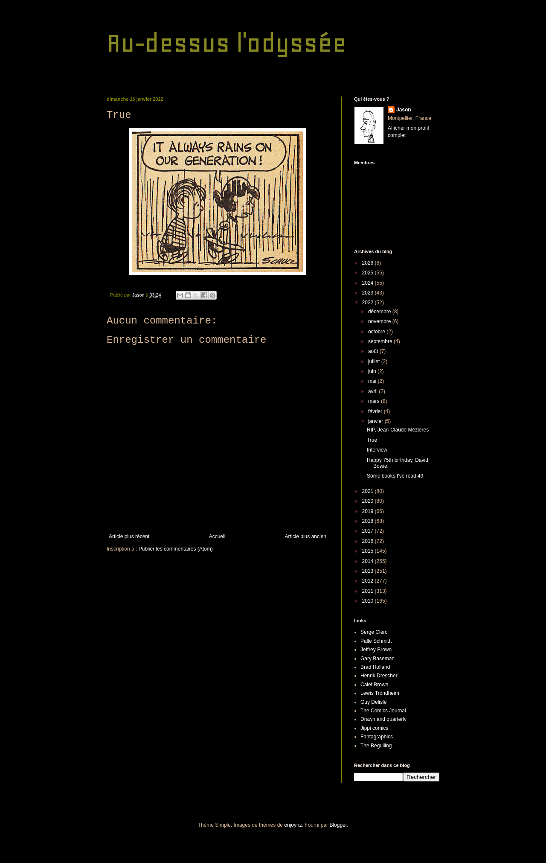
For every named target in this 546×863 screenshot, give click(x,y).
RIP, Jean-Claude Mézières (398, 430)
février (376, 411)
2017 (368, 531)
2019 (368, 511)
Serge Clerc (373, 632)
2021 (368, 491)
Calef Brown (374, 685)
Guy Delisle (373, 702)
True (372, 440)
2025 (368, 273)
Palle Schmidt (376, 641)
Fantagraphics (376, 737)
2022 (368, 303)
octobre (377, 332)
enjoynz (293, 825)
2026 (368, 263)
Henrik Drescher (379, 676)
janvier (376, 421)
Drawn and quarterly (383, 719)
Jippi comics (374, 728)
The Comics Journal (383, 711)
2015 (368, 551)
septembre (381, 341)
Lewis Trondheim (379, 693)
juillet (374, 361)
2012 (368, 581)
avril (373, 391)
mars (374, 401)
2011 (368, 591)
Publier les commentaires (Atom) (176, 549)
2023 (368, 293)
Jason (403, 110)
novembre (380, 321)
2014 (368, 561)
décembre (380, 312)
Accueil (217, 536)
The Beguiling (376, 746)
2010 (368, 601)
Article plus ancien (305, 536)
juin (373, 371)
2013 (368, 571)
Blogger (338, 825)
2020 (368, 501)
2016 (368, 541)
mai (373, 381)
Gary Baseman (377, 659)
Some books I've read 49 (395, 476)
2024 (368, 283)
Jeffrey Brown (376, 650)
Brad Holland (375, 667)
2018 (368, 521)
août (374, 351)
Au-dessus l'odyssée (227, 43)
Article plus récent (129, 536)
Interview (377, 450)
